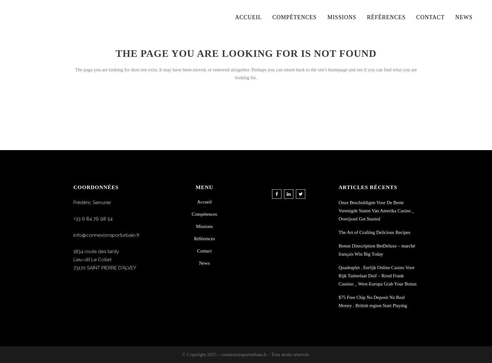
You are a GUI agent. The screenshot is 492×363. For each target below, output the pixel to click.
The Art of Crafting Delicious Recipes (374, 232)
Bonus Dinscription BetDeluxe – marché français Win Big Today (377, 250)
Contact (204, 250)
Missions (204, 226)
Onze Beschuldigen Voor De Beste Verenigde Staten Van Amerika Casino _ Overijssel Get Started (376, 210)
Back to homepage (246, 105)
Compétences (204, 214)
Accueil (204, 201)
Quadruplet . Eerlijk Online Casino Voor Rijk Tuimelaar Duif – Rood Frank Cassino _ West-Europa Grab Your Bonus (378, 275)
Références (204, 238)
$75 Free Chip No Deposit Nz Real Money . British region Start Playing (373, 301)
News (204, 263)
